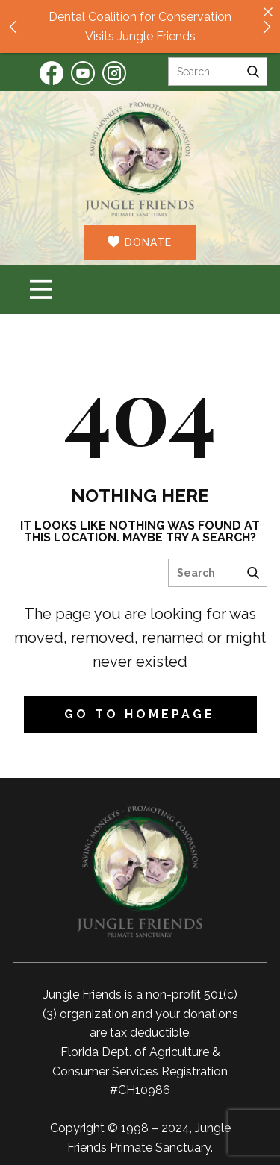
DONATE (140, 242)
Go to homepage (139, 714)
